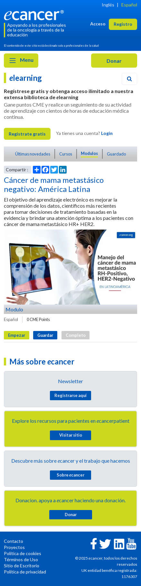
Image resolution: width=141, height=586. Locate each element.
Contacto (13, 541)
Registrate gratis (27, 134)
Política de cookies (22, 553)
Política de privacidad (25, 571)
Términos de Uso (21, 559)
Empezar (16, 335)
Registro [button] (123, 24)
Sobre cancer (70, 474)
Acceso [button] (98, 23)
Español (129, 4)
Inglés (108, 4)
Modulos (89, 153)
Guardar (45, 335)
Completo (76, 335)
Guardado (116, 153)
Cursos (65, 153)
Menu (21, 60)
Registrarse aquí (70, 395)
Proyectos (14, 547)
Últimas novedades (32, 153)
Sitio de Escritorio (21, 565)
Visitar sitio (70, 435)
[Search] (129, 79)
